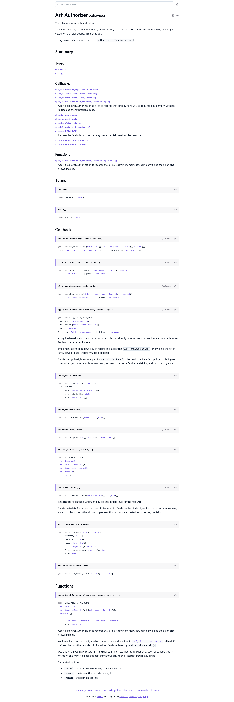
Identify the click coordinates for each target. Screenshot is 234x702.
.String (5, 540)
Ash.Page (7, 388)
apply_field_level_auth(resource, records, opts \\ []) (108, 161)
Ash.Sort (6, 417)
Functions (10, 39)
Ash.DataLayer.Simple (13, 80)
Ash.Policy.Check (11, 44)
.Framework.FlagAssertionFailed (18, 696)
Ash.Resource (9, 96)
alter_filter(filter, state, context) (99, 94)
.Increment (7, 290)
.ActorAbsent (9, 196)
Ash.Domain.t (89, 472)
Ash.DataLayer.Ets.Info (14, 107)
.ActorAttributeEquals (13, 200)
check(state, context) (90, 115)
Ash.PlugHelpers (10, 401)
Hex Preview (117, 690)
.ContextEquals (10, 216)
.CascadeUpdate (10, 274)
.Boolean (6, 455)
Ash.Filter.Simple (10, 364)
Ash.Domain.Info (10, 115)
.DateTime (7, 476)
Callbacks (10, 36)
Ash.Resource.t (103, 321)
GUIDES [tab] (6, 13)
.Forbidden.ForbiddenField (15, 663)
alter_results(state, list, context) (98, 98)
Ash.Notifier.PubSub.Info (15, 119)
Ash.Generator (9, 160)
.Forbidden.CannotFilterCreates (18, 651)
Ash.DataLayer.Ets (11, 72)
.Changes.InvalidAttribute (15, 615)
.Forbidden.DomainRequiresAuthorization (21, 659)
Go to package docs (133, 690)
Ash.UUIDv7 (8, 425)
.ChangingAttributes (12, 208)
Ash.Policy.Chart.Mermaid (15, 150)
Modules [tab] (19, 13)
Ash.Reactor (8, 92)
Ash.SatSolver (9, 413)
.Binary (5, 451)
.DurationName (10, 488)
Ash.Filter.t (122, 270)
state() (82, 73)
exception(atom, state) (90, 123)
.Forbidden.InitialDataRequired (18, 667)
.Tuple (5, 560)
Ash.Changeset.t (135, 247)
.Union (5, 572)
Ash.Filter (7, 356)
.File (4, 496)
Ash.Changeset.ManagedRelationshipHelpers (21, 344)
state (149, 247)
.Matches (6, 232)
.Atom (5, 447)
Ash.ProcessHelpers (12, 405)
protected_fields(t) (89, 131)
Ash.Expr (6, 352)
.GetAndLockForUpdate (14, 286)
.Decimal (6, 480)
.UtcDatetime (9, 580)
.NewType (7, 536)
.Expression (8, 220)
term (96, 554)
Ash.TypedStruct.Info (13, 131)
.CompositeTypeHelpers (14, 468)
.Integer (6, 516)
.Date (5, 472)
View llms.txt (151, 690)
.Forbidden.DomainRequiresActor (19, 655)
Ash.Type (6, 443)
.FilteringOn (8, 224)
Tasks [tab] (34, 13)
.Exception (7, 643)
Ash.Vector (7, 433)
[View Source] (197, 189)
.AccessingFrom (10, 184)
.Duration (7, 484)
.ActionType (8, 192)
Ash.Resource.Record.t (128, 294)
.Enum (5, 492)
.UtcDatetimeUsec (11, 585)
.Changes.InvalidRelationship (17, 623)
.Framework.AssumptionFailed (18, 688)
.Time (4, 552)
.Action (5, 188)
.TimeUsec (7, 556)
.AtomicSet (7, 266)
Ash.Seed (6, 164)
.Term (4, 548)
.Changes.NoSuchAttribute (16, 627)
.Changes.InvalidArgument (15, 611)
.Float (5, 508)
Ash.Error (7, 599)
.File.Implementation (12, 500)
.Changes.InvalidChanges (15, 619)
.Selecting (7, 252)
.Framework (8, 684)
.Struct (5, 544)
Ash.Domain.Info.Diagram (15, 141)
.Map (4, 524)
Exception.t (129, 438)
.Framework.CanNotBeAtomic (17, 692)
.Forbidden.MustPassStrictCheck (19, 671)
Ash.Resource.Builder (13, 409)
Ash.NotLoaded (10, 380)
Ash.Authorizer (10, 23)
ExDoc (122, 696)
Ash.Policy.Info (9, 123)
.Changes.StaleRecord (13, 639)
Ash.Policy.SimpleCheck (14, 53)
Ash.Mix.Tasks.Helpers (13, 376)
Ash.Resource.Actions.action (97, 468)
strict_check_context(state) (93, 144)
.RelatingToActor (10, 244)
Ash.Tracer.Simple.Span (14, 330)
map (102, 197)
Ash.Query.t (115, 247)
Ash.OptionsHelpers (12, 384)
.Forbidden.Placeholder (14, 676)
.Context (6, 278)
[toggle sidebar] (41, 4)
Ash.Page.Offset (10, 397)
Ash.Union (7, 429)
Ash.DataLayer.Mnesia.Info (16, 111)
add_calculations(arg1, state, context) (100, 90)
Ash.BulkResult (10, 340)
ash (12, 3)
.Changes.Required (11, 635)
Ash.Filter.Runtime (11, 360)
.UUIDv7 (6, 568)
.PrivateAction (9, 236)
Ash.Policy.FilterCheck (13, 49)
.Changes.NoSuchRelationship (17, 631)
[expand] (41, 24)
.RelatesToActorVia (12, 240)
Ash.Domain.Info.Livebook (15, 145)
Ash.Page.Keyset (10, 392)
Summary (10, 28)
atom (122, 418)
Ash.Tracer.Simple (11, 326)
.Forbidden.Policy (11, 680)
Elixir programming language (156, 696)
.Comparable (8, 463)
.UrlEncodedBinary (11, 576)
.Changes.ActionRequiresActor (18, 607)
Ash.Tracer (7, 322)
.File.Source (8, 504)
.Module (6, 528)
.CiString (6, 459)
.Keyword (7, 520)
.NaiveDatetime (10, 532)
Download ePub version (171, 690)
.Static (5, 256)
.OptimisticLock (10, 294)
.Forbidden (7, 647)
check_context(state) (89, 119)
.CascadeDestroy (11, 270)
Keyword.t (96, 329)
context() (83, 69)
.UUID (5, 564)
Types (8, 32)
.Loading (6, 228)
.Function (7, 512)
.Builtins (6, 62)
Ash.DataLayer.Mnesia (13, 76)
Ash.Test (6, 168)
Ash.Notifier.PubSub (12, 84)
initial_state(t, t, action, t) (95, 127)
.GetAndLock (9, 282)
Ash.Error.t (154, 250)
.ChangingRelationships (14, 212)
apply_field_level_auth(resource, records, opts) (105, 102)
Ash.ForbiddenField (12, 372)
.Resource (7, 248)
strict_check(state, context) (94, 140)
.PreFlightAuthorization (14, 311)
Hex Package (102, 690)
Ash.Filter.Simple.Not (13, 368)
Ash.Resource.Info (11, 127)
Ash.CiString (8, 348)
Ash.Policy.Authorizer (13, 88)
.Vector (5, 589)
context (160, 247)
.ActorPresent (9, 204)
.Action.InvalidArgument (14, 603)
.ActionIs (6, 303)
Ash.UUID (7, 421)
